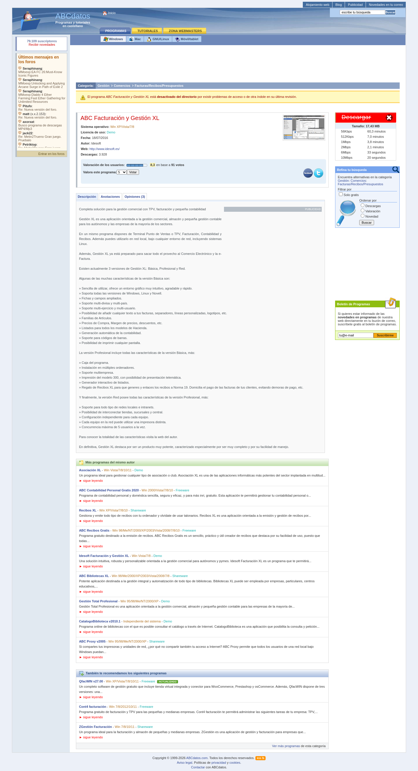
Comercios (122, 85)
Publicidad (355, 4)
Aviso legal (184, 762)
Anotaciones (110, 196)
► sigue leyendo (91, 480)
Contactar (198, 767)
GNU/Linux (158, 39)
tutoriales (83, 22)
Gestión (103, 85)
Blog (338, 4)
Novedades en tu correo (386, 4)
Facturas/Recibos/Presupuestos (159, 85)
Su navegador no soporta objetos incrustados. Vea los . (42, 100)
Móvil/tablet (186, 39)
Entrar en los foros (51, 154)
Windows (113, 39)
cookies (235, 762)
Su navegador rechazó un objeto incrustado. (42, 43)
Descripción (87, 196)
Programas (64, 22)
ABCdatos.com (196, 758)
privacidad (218, 762)
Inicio (112, 13)
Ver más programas (286, 746)
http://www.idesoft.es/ (104, 149)
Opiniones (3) (134, 196)
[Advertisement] (238, 65)
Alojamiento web (317, 4)
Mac (135, 39)
